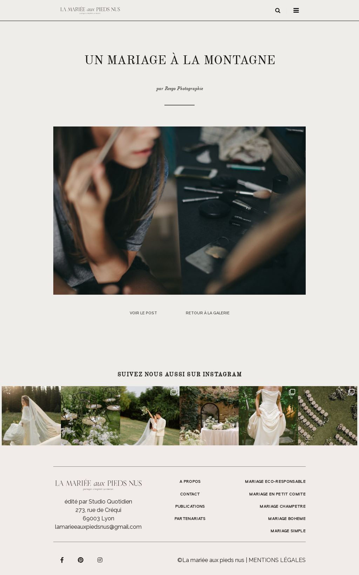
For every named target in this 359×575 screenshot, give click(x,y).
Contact (190, 494)
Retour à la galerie (208, 313)
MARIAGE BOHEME (287, 518)
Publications (190, 506)
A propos (190, 481)
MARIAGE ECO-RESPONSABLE (275, 481)
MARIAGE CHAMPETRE (283, 506)
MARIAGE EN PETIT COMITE (277, 494)
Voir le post (143, 313)
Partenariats (190, 518)
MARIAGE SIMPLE (288, 531)
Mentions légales (277, 560)
